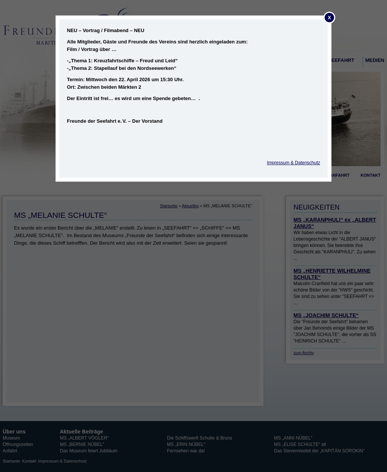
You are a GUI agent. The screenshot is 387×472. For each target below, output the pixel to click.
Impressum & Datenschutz (293, 162)
